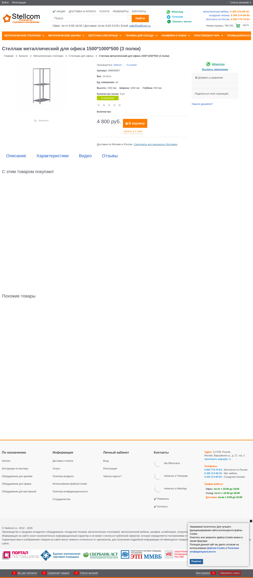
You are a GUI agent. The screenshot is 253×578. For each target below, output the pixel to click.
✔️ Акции (59, 11)
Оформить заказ (230, 573)
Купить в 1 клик (133, 131)
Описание (16, 156)
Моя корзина (203, 573)
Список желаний (89, 573)
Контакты (139, 11)
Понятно (196, 561)
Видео (85, 156)
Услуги (104, 11)
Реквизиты (121, 11)
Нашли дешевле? (202, 103)
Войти (5, 2)
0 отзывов (132, 65)
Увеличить (43, 120)
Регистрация (19, 2)
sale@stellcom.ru (140, 25)
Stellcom (117, 65)
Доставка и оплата (82, 11)
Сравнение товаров (58, 573)
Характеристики (52, 156)
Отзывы (110, 156)
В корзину (137, 123)
